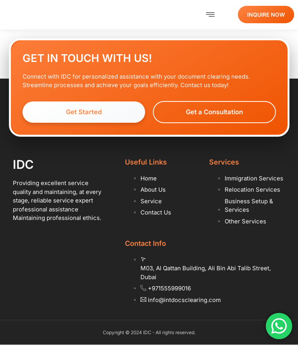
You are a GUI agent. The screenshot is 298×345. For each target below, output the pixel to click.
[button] (210, 15)
